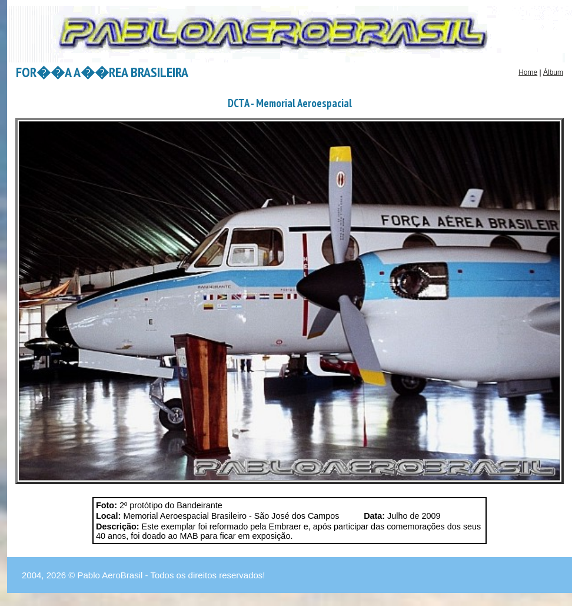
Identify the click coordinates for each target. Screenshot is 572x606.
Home (527, 72)
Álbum (553, 72)
